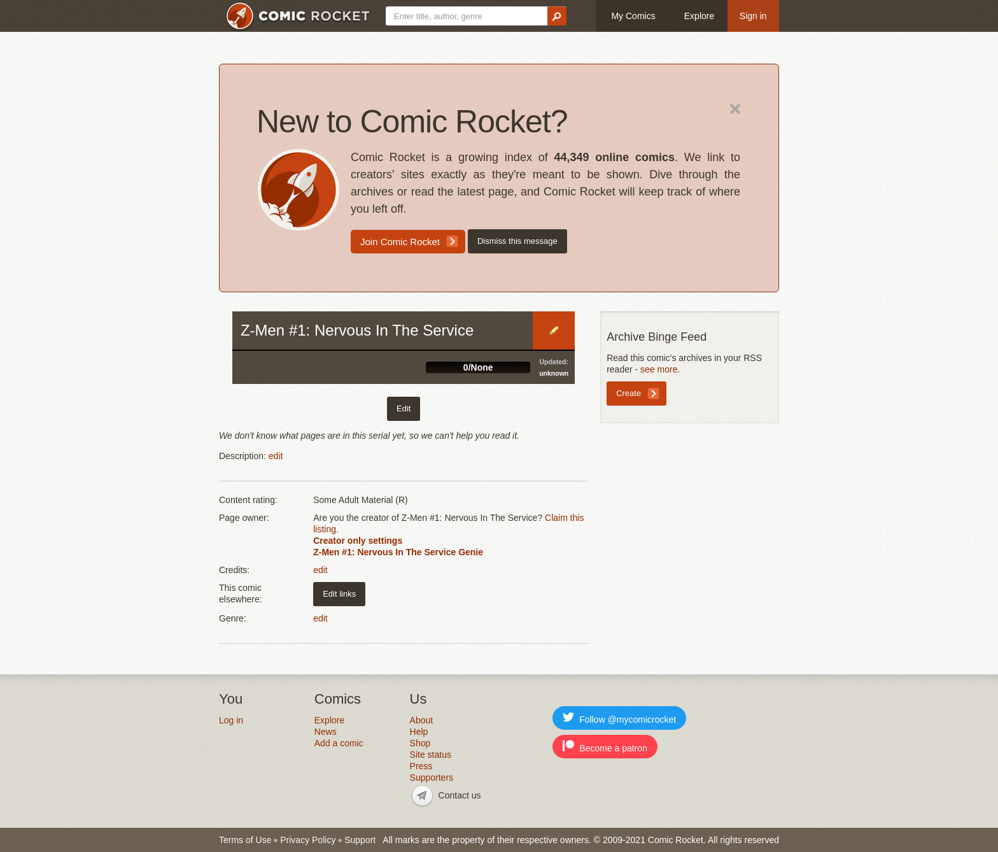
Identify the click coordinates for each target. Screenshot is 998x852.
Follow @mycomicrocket (619, 718)
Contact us (460, 795)
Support (360, 840)
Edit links (339, 594)
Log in (231, 720)
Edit (554, 330)
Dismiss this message (517, 241)
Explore (699, 16)
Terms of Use (245, 840)
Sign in (753, 16)
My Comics (633, 16)
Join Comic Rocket (400, 241)
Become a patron (605, 746)
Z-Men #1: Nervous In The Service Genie (398, 552)
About (421, 720)
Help (419, 732)
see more (658, 369)
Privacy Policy (307, 840)
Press (421, 766)
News (325, 732)
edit (276, 456)
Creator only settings (357, 541)
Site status (430, 754)
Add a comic (338, 743)
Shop (420, 743)
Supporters (431, 777)
